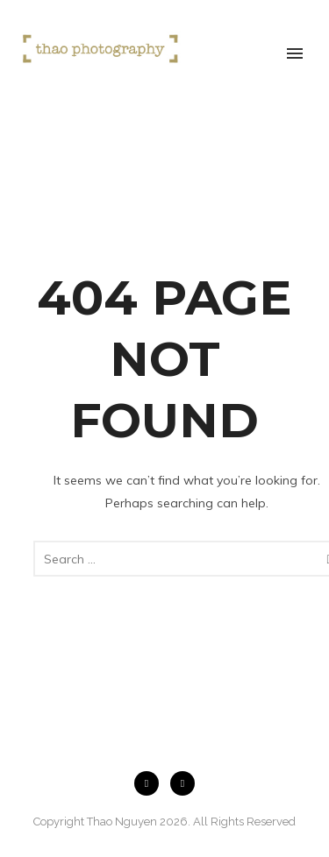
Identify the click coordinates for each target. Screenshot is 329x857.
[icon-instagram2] (182, 783)
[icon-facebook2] (151, 783)
